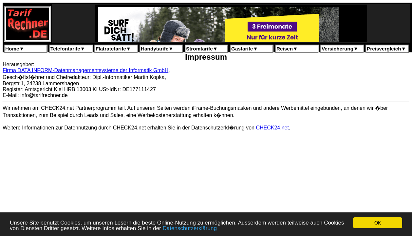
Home (14, 48)
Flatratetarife (113, 48)
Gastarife (244, 48)
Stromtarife (202, 48)
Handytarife (157, 48)
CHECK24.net (272, 127)
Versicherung (340, 48)
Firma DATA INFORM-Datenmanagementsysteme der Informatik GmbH (85, 70)
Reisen (287, 48)
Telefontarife (67, 48)
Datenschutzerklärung (189, 229)
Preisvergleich (386, 48)
